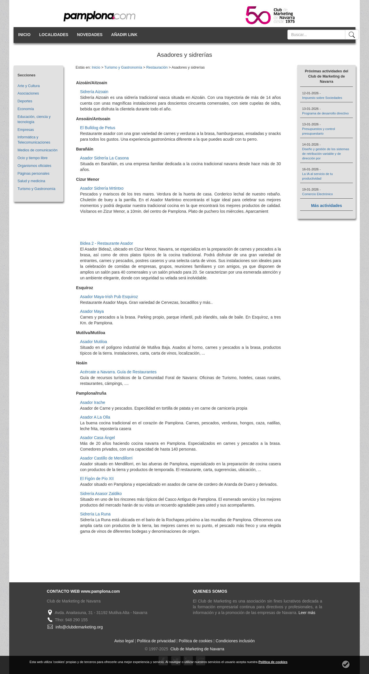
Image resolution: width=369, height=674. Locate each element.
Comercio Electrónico (317, 194)
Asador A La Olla (95, 417)
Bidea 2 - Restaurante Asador (106, 243)
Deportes (25, 101)
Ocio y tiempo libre (33, 158)
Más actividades (326, 205)
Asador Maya (92, 311)
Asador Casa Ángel (97, 437)
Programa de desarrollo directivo (325, 113)
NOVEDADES (90, 34)
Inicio (96, 67)
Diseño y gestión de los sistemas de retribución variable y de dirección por (325, 153)
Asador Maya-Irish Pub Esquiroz (109, 296)
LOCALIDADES (53, 34)
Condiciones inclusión (235, 641)
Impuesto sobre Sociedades (322, 97)
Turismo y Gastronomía (36, 189)
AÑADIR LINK (124, 34)
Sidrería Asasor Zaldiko (101, 493)
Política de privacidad (156, 641)
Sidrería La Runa (95, 514)
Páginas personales (34, 174)
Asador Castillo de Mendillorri (106, 458)
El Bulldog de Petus (97, 127)
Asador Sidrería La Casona (104, 158)
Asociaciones (28, 93)
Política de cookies (195, 641)
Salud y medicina (31, 181)
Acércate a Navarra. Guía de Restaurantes (118, 372)
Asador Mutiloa (93, 341)
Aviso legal (124, 641)
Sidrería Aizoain (94, 91)
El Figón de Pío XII (97, 478)
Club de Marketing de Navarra (196, 649)
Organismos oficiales (34, 166)
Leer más (307, 612)
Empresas (26, 130)
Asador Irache (92, 402)
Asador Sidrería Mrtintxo (102, 188)
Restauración (156, 67)
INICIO (24, 34)
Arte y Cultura (29, 86)
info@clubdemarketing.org (79, 627)
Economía (26, 109)
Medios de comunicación (38, 150)
